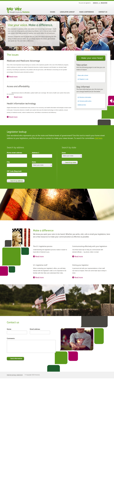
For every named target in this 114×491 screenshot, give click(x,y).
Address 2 (35, 153)
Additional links (82, 105)
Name (9, 329)
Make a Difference (86, 12)
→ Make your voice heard (91, 58)
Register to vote (84, 79)
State (34, 162)
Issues (52, 12)
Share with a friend (83, 75)
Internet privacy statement (15, 375)
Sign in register (100, 3)
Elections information (85, 97)
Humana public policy (85, 101)
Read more (13, 77)
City (8, 162)
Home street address (14, 153)
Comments (11, 338)
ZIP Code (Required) (14, 171)
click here (98, 138)
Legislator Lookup (67, 12)
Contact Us (103, 12)
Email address (35, 329)
